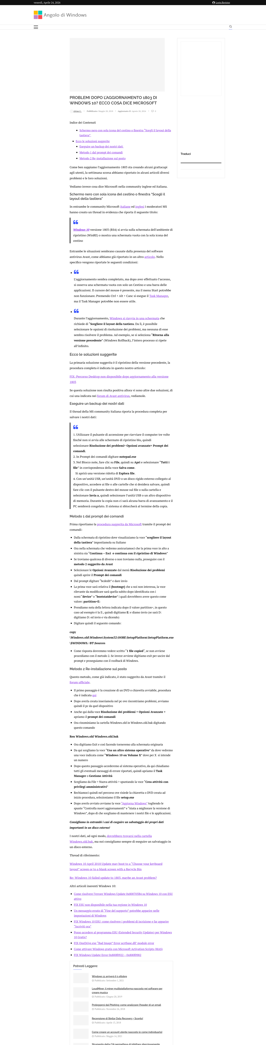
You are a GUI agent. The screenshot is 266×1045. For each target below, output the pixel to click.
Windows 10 (50, 217)
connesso (59, 919)
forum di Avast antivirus (53, 345)
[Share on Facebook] (66, 903)
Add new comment (51, 910)
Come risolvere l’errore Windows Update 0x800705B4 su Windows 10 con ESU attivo (97, 767)
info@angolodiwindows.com (139, 994)
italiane (91, 195)
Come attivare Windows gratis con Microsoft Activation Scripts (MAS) (88, 802)
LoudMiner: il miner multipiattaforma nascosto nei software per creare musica (140, 832)
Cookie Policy (142, 1011)
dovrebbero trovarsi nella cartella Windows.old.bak (105, 716)
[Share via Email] (87, 903)
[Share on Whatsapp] (80, 903)
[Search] (230, 27)
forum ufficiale (138, 584)
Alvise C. (44, 111)
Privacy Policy (124, 1011)
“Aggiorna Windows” (104, 685)
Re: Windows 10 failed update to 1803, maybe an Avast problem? (79, 751)
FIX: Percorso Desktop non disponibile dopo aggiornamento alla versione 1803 (88, 332)
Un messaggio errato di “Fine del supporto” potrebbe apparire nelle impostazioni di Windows (103, 779)
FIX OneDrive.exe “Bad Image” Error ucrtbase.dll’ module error (84, 796)
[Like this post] (62, 903)
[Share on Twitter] (69, 903)
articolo (74, 238)
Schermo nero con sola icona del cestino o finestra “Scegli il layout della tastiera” (100, 130)
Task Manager (53, 270)
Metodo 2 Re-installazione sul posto (71, 153)
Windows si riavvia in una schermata (101, 287)
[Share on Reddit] (76, 903)
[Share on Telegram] (83, 903)
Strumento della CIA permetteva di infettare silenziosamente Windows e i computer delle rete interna (142, 866)
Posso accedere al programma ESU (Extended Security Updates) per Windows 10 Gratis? (100, 791)
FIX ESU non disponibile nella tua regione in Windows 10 (80, 773)
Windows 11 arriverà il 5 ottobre (77, 829)
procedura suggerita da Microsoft (85, 453)
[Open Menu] (36, 27)
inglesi (104, 195)
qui (162, 591)
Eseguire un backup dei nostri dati (70, 141)
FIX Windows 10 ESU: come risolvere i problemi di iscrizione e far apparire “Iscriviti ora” (100, 785)
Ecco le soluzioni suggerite (61, 136)
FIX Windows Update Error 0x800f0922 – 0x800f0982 (77, 808)
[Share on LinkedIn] (73, 903)
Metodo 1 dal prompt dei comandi (69, 147)
